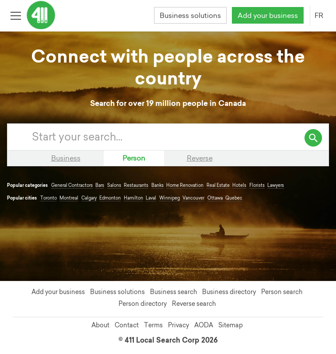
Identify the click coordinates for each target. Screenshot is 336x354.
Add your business (268, 15)
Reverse (200, 158)
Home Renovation (184, 185)
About (100, 325)
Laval (151, 198)
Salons (114, 185)
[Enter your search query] (177, 137)
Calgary (89, 198)
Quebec (233, 198)
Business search (173, 292)
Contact (127, 325)
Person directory (143, 304)
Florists (257, 185)
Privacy (178, 325)
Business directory (229, 292)
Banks (157, 185)
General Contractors (72, 185)
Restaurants (136, 185)
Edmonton (110, 198)
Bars (99, 185)
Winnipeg (169, 198)
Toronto (48, 198)
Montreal (69, 198)
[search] (313, 138)
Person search (281, 292)
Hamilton (133, 198)
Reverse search (194, 304)
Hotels (239, 185)
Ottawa (215, 198)
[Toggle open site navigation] (15, 15)
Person (133, 158)
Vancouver (193, 198)
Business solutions (190, 15)
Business (65, 158)
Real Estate (218, 185)
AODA (203, 325)
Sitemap (230, 325)
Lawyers (275, 185)
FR (319, 15)
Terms (153, 325)
